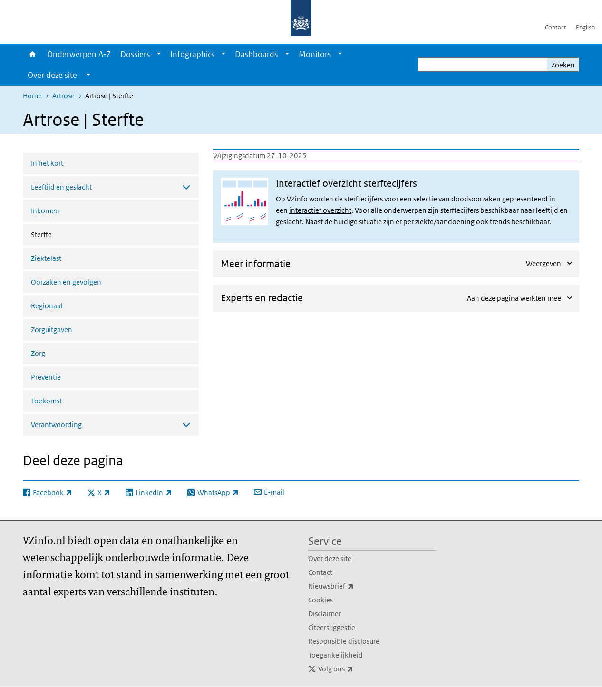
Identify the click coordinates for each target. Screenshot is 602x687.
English (585, 27)
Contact (555, 27)
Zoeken (563, 64)
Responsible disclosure (343, 641)
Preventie (46, 377)
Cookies (320, 599)
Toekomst (46, 400)
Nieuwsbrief (352, 586)
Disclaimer (324, 613)
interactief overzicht (320, 210)
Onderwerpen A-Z (79, 54)
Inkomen (45, 210)
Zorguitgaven (51, 329)
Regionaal (47, 305)
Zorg (38, 353)
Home (32, 54)
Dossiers (135, 54)
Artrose (63, 95)
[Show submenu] (158, 54)
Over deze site (329, 558)
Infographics (192, 54)
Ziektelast (46, 258)
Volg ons (356, 669)
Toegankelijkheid (335, 654)
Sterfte (66, 234)
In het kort (47, 163)
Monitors (315, 54)
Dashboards (256, 54)
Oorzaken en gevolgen (66, 281)
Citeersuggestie (331, 627)
